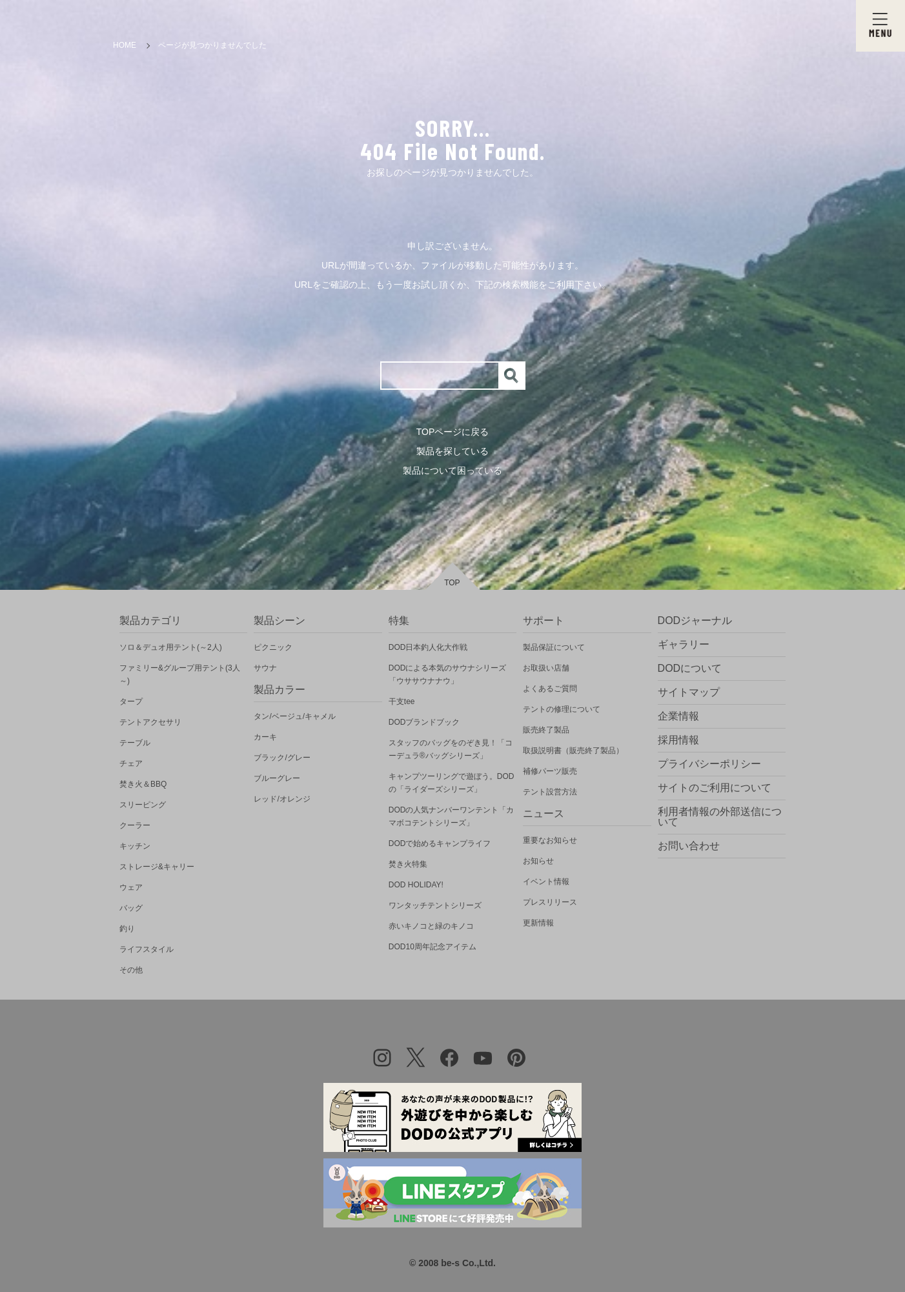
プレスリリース (550, 902)
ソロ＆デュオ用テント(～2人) (170, 647)
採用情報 (678, 739)
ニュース (543, 813)
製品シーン (279, 620)
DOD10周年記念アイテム (432, 946)
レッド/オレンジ (282, 798)
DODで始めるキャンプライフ (440, 843)
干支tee (402, 701)
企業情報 (678, 716)
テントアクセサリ (150, 722)
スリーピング (142, 804)
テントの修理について (561, 709)
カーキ (265, 737)
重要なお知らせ (550, 840)
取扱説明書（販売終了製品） (573, 750)
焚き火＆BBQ (143, 784)
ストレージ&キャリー (156, 866)
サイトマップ (689, 692)
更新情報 (538, 922)
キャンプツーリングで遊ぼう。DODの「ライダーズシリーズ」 (451, 783)
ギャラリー (683, 644)
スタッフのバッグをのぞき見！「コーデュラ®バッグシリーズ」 (451, 749)
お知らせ (538, 860)
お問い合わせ (689, 845)
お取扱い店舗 (546, 667)
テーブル (134, 742)
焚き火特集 (408, 864)
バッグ (131, 908)
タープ (131, 701)
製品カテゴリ (150, 620)
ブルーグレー (277, 778)
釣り (127, 928)
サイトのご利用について (714, 787)
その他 (131, 969)
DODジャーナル (695, 620)
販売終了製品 (546, 729)
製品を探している (452, 451)
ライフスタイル (146, 949)
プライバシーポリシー (709, 763)
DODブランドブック (424, 722)
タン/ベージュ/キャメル (295, 716)
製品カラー (279, 689)
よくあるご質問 (550, 688)
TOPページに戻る (452, 432)
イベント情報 (546, 881)
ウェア (131, 887)
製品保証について (554, 647)
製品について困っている (452, 470)
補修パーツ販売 (550, 771)
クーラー (134, 825)
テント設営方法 (550, 791)
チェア (131, 763)
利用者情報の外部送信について (720, 816)
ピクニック (273, 647)
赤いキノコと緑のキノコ (431, 926)
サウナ (265, 667)
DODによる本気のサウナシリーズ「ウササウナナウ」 (448, 674)
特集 (399, 620)
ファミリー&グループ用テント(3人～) (179, 674)
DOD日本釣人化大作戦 (428, 647)
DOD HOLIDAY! (416, 884)
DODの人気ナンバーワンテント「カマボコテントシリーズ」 (451, 816)
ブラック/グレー (282, 757)
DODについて (690, 668)
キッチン (134, 846)
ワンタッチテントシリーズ (435, 905)
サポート (543, 620)
